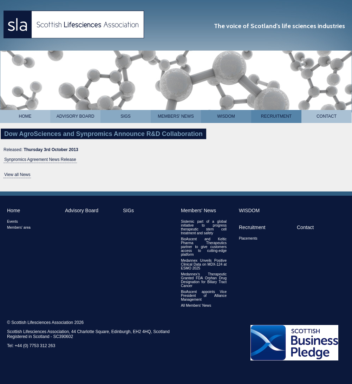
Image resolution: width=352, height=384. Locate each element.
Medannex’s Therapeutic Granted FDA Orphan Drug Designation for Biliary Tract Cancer (204, 280)
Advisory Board (75, 116)
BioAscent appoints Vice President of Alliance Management (204, 295)
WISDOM (226, 116)
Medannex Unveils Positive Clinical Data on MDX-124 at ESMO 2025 (204, 264)
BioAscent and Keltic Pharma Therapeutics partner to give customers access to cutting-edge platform (204, 246)
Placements (248, 238)
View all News (17, 174)
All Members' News (196, 305)
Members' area (19, 227)
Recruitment (276, 116)
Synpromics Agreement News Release (40, 159)
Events (12, 221)
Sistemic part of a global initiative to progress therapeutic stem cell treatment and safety (204, 227)
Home (25, 116)
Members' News (176, 116)
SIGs (125, 116)
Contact (327, 116)
